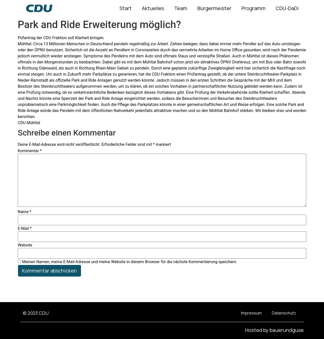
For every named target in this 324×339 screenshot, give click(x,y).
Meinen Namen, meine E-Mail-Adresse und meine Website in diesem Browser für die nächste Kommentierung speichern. (129, 262)
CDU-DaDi (287, 8)
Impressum (251, 313)
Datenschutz (284, 313)
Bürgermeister (214, 8)
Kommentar (30, 151)
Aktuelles (153, 8)
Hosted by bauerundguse (274, 330)
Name (24, 212)
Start (125, 8)
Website (25, 245)
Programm (253, 8)
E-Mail (25, 229)
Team (180, 8)
